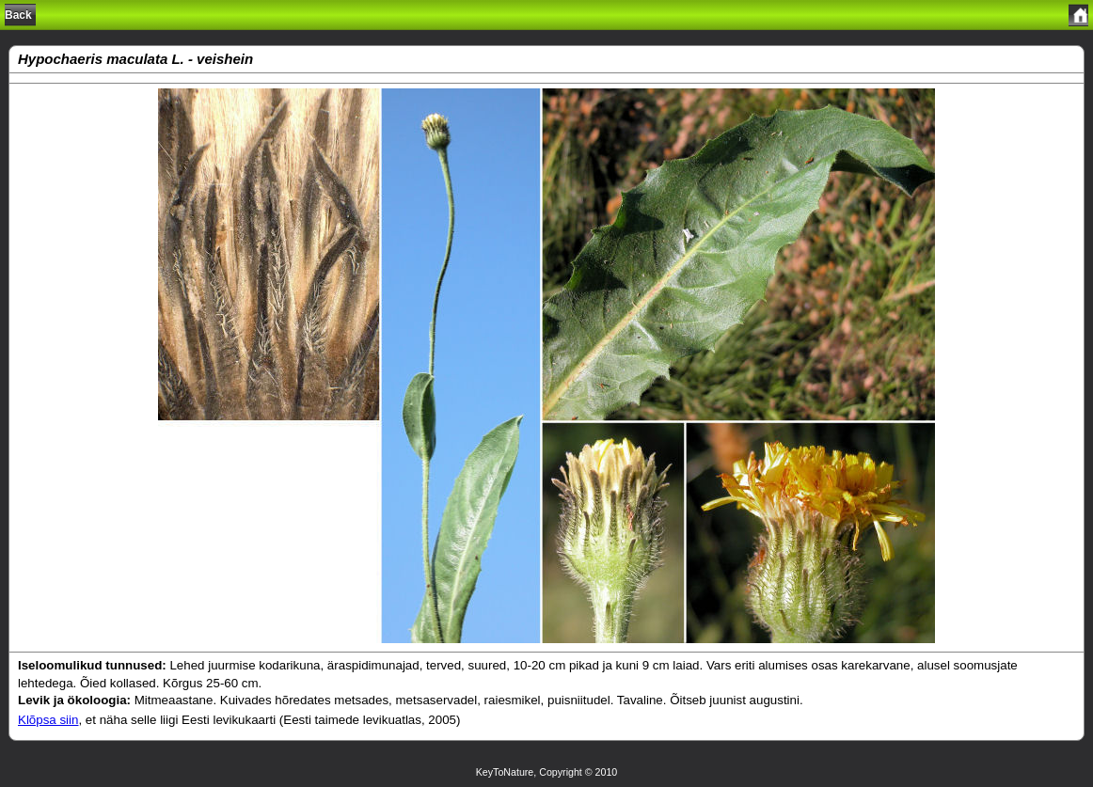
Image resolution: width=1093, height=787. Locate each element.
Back (18, 15)
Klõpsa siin (48, 720)
